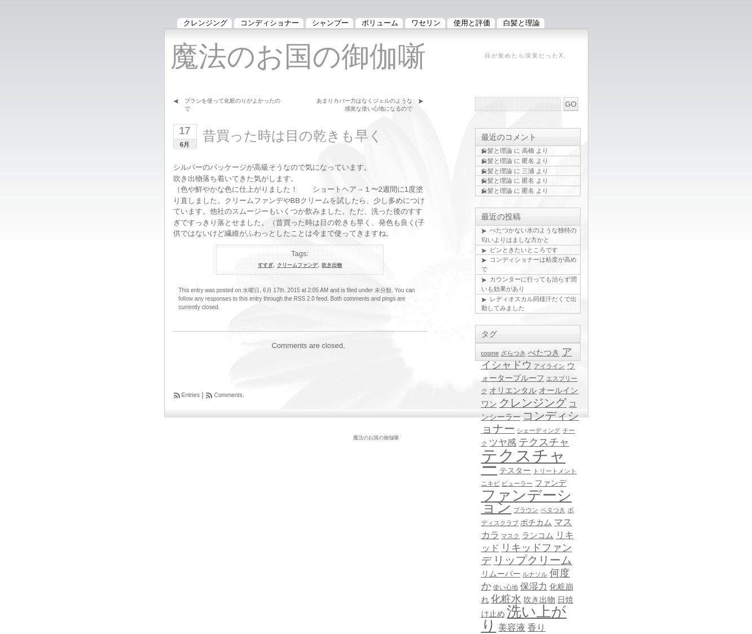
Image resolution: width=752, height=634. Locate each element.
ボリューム (380, 23)
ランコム (537, 535)
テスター (515, 470)
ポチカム (536, 522)
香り (536, 627)
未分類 (383, 290)
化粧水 (506, 599)
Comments (228, 395)
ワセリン (426, 23)
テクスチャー (523, 461)
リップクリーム (532, 560)
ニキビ (490, 483)
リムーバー (501, 574)
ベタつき (552, 510)
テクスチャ (543, 442)
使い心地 (505, 587)
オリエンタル (512, 390)
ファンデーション (526, 501)
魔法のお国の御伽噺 (298, 56)
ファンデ (550, 483)
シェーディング (538, 430)
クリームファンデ (297, 265)
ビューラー (517, 483)
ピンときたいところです (524, 249)
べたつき (544, 353)
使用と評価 (472, 23)
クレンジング (532, 403)
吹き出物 (332, 265)
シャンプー (330, 23)
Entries (191, 395)
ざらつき (513, 353)
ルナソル (534, 574)
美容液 (511, 627)
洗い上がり (524, 618)
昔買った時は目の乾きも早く (292, 135)
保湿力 (533, 586)
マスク (510, 535)
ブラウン (525, 510)
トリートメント (555, 471)
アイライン (549, 366)
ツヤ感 (502, 442)
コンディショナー (269, 23)
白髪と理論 (496, 150)
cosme (490, 353)
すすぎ (265, 265)
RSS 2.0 (304, 299)
